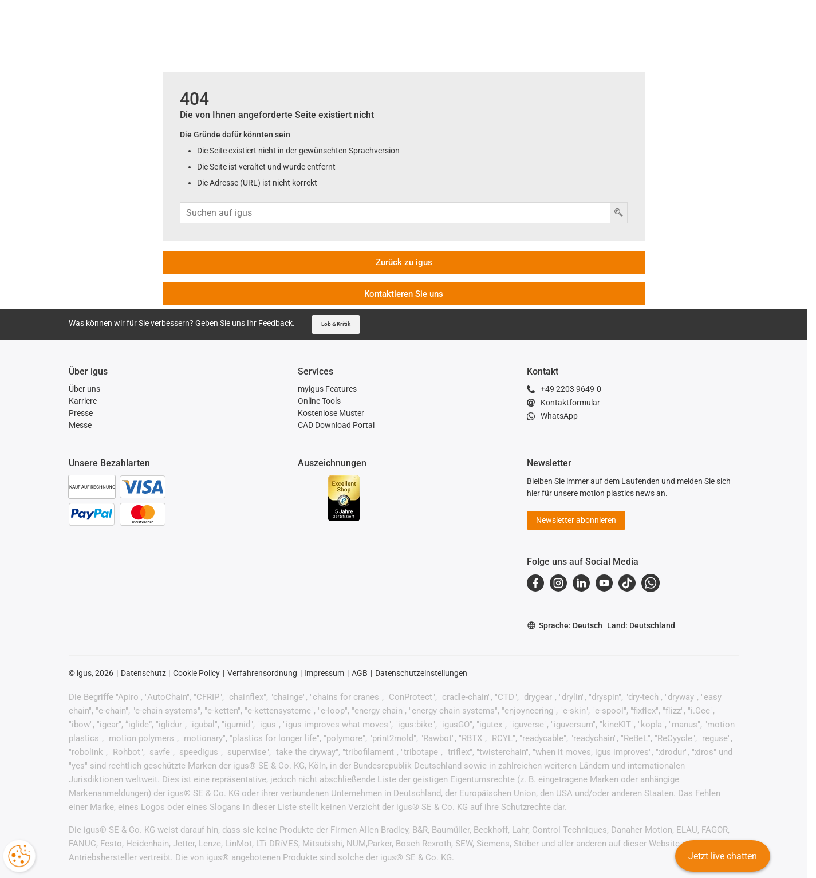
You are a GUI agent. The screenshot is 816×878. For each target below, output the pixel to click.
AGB (360, 673)
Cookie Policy (196, 673)
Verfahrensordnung (262, 673)
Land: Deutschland (641, 625)
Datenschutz (143, 673)
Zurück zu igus (404, 262)
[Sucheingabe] (395, 213)
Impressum (324, 673)
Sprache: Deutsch (564, 626)
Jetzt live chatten (722, 857)
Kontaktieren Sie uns (403, 294)
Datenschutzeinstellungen (421, 673)
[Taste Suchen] (618, 213)
